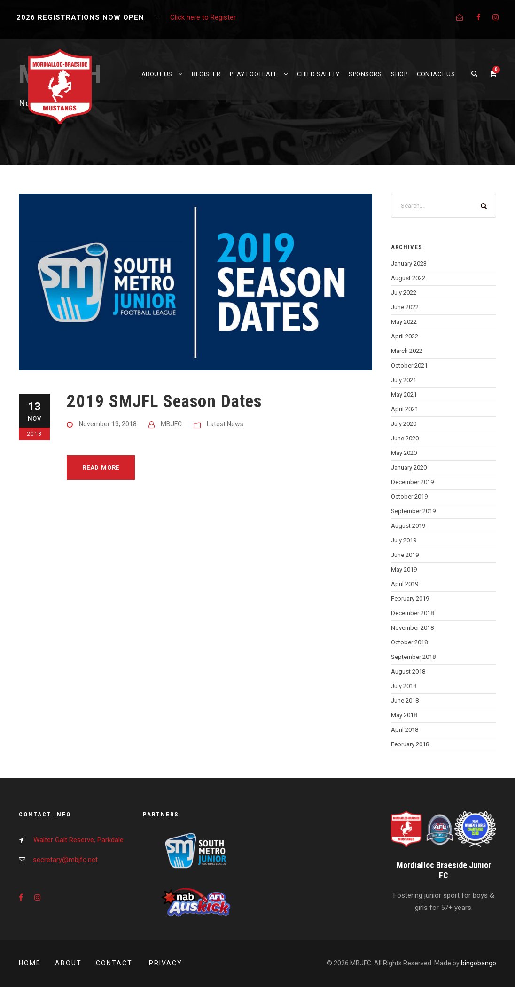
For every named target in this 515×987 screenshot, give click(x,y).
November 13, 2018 (108, 424)
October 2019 (409, 496)
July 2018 (403, 685)
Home (30, 963)
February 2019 (410, 598)
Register (206, 74)
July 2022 (403, 292)
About (68, 963)
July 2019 (403, 540)
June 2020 (405, 438)
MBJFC (171, 424)
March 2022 (406, 350)
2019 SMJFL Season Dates (164, 401)
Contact (115, 963)
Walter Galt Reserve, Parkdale (78, 840)
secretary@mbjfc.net (65, 859)
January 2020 (409, 467)
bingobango (478, 963)
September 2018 (413, 656)
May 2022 (404, 321)
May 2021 (404, 394)
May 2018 (404, 715)
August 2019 (408, 525)
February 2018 (410, 744)
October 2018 (409, 642)
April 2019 (404, 584)
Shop (399, 74)
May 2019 (404, 569)
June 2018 (405, 700)
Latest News (225, 424)
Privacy (165, 963)
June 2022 (405, 307)
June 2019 (405, 554)
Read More (100, 467)
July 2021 (403, 380)
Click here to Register (203, 17)
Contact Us (436, 74)
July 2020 (403, 423)
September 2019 (413, 511)
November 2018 (412, 627)
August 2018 (408, 671)
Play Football (254, 74)
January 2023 (409, 263)
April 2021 (404, 409)
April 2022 (404, 336)
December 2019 (412, 482)
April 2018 (404, 729)
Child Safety (318, 74)
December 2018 (412, 613)
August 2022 (408, 278)
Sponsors (365, 74)
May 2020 (404, 452)
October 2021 (409, 365)
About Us (156, 74)
